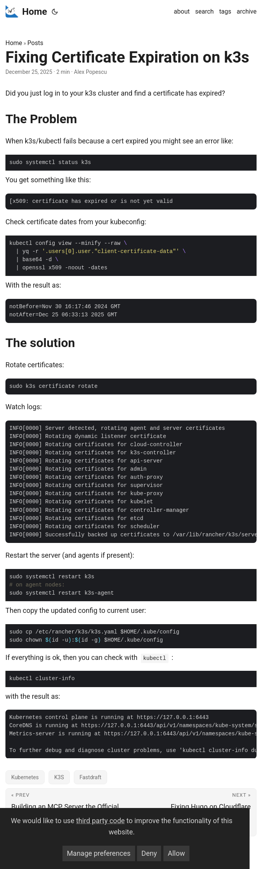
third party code (100, 821)
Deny (149, 853)
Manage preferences (98, 853)
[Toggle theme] (54, 11)
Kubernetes (25, 777)
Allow (176, 853)
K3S (59, 777)
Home (26, 11)
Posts (35, 43)
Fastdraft (90, 777)
